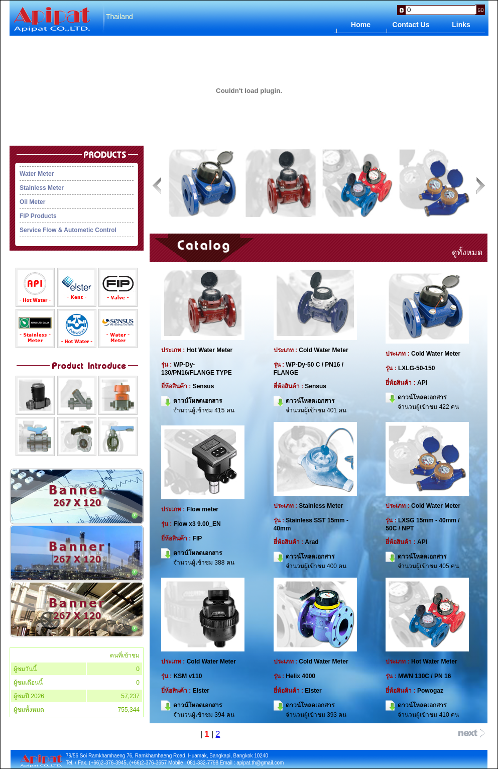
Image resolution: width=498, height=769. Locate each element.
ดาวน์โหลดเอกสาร (197, 400)
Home (360, 25)
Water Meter (37, 173)
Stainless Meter (42, 187)
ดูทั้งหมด (467, 252)
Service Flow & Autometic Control (68, 230)
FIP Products (38, 215)
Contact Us (411, 25)
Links (461, 25)
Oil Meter (32, 201)
